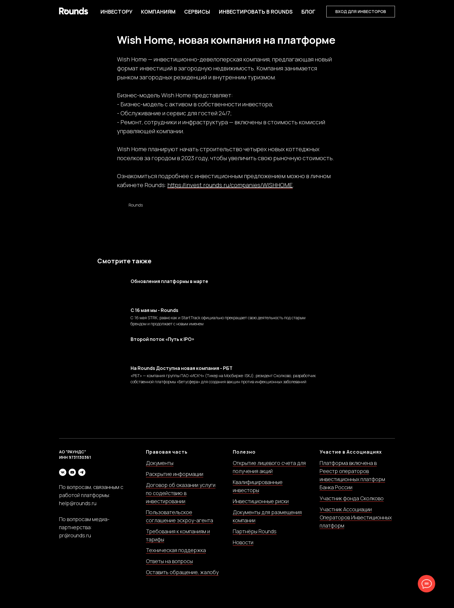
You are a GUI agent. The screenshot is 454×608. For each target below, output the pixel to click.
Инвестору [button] (116, 11)
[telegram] (81, 477)
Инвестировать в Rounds (256, 11)
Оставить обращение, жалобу (182, 577)
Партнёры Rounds (255, 536)
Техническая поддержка (176, 555)
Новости (243, 547)
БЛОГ (308, 11)
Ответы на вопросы (169, 566)
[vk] (62, 477)
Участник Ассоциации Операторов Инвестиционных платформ (356, 522)
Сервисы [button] (197, 11)
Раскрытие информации (174, 479)
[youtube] (72, 477)
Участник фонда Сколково (352, 503)
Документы (159, 468)
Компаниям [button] (158, 11)
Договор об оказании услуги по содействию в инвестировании (180, 498)
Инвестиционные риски (261, 506)
